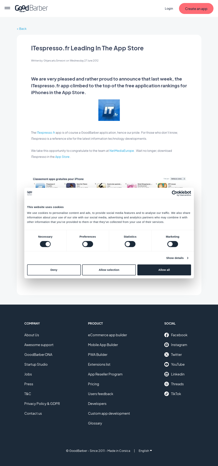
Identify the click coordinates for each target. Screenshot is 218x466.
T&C (27, 394)
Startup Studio (36, 364)
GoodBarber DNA (38, 354)
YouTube (174, 364)
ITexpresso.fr (46, 132)
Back (23, 29)
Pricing (93, 384)
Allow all (164, 269)
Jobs (28, 374)
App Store (62, 157)
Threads (174, 384)
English (145, 451)
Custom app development (109, 413)
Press (28, 384)
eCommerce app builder (107, 335)
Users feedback (100, 394)
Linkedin (174, 374)
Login (169, 8)
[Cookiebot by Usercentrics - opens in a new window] (174, 193)
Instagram (175, 344)
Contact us (33, 413)
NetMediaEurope (121, 151)
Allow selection (109, 269)
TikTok (172, 394)
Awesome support (39, 344)
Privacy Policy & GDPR (42, 403)
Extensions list (99, 364)
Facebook (175, 335)
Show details (175, 257)
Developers (97, 403)
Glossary (95, 423)
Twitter (173, 354)
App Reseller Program (105, 374)
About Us (31, 335)
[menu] (7, 8)
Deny (53, 269)
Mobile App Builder (103, 344)
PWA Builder (97, 354)
